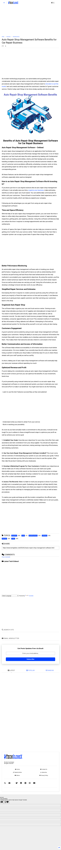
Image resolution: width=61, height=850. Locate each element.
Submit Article (17, 772)
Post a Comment (6, 557)
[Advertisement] (30, 20)
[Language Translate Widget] (10, 596)
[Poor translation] (6, 802)
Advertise (43, 772)
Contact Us (43, 769)
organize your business (36, 190)
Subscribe (30, 659)
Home (3, 36)
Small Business (16, 36)
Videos (17, 775)
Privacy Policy (43, 775)
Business (9, 36)
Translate (29, 595)
